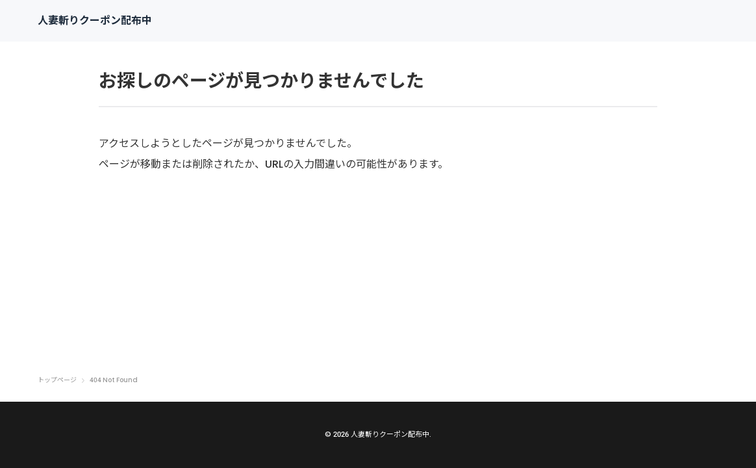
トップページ (57, 380)
